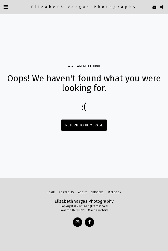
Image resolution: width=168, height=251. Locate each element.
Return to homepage (84, 125)
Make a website (98, 210)
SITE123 (80, 210)
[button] (5, 7)
